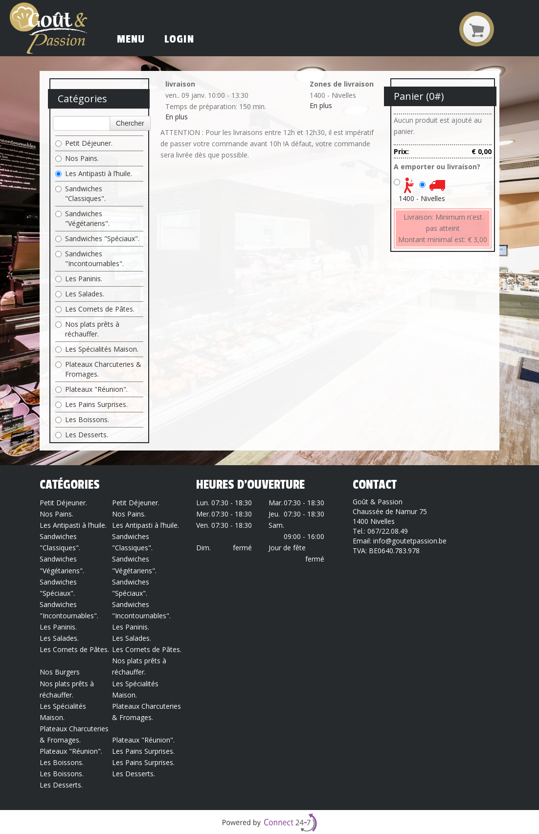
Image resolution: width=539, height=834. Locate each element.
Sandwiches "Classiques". (80, 193)
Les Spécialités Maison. (96, 349)
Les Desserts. (81, 434)
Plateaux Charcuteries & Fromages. (98, 369)
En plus (176, 116)
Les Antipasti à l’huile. (93, 173)
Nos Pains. (77, 158)
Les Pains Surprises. (91, 404)
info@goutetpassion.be (410, 540)
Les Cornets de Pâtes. (95, 309)
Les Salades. (79, 293)
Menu (131, 39)
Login (179, 39)
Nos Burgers (60, 671)
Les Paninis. (78, 278)
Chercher (130, 123)
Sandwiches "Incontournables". (89, 258)
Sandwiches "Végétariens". (82, 218)
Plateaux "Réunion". (91, 389)
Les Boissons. (82, 419)
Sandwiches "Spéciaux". (97, 238)
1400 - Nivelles (422, 198)
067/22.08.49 (387, 531)
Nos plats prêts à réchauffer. (87, 328)
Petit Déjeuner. (83, 143)
